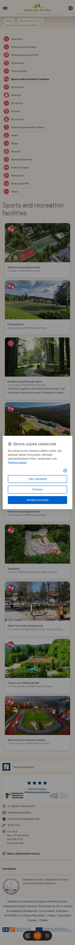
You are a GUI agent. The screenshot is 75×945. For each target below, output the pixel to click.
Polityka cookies (17, 462)
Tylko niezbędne (37, 479)
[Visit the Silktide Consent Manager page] (65, 470)
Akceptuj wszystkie (37, 500)
